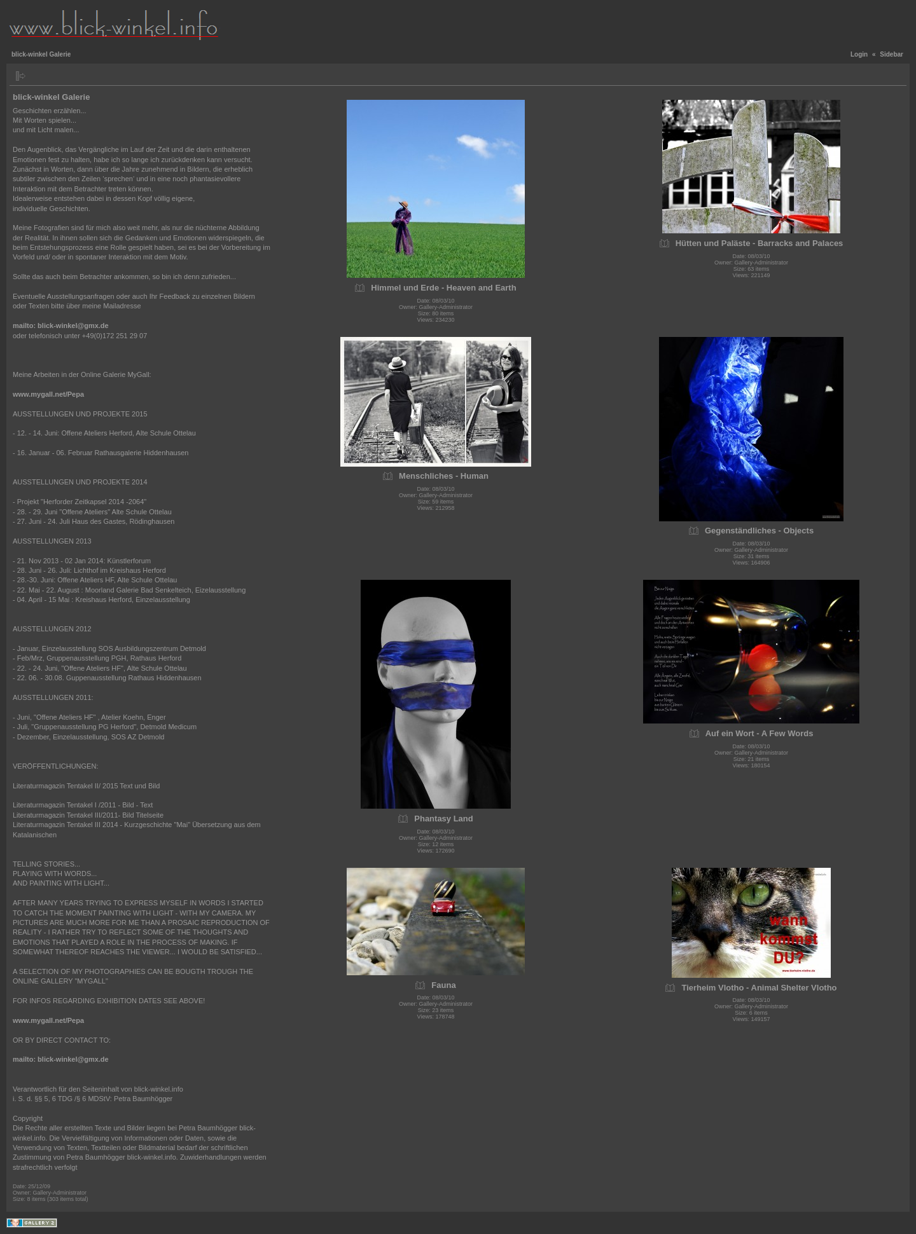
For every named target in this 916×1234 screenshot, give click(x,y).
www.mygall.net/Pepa (48, 394)
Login (859, 54)
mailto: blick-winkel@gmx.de (61, 325)
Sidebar (891, 54)
